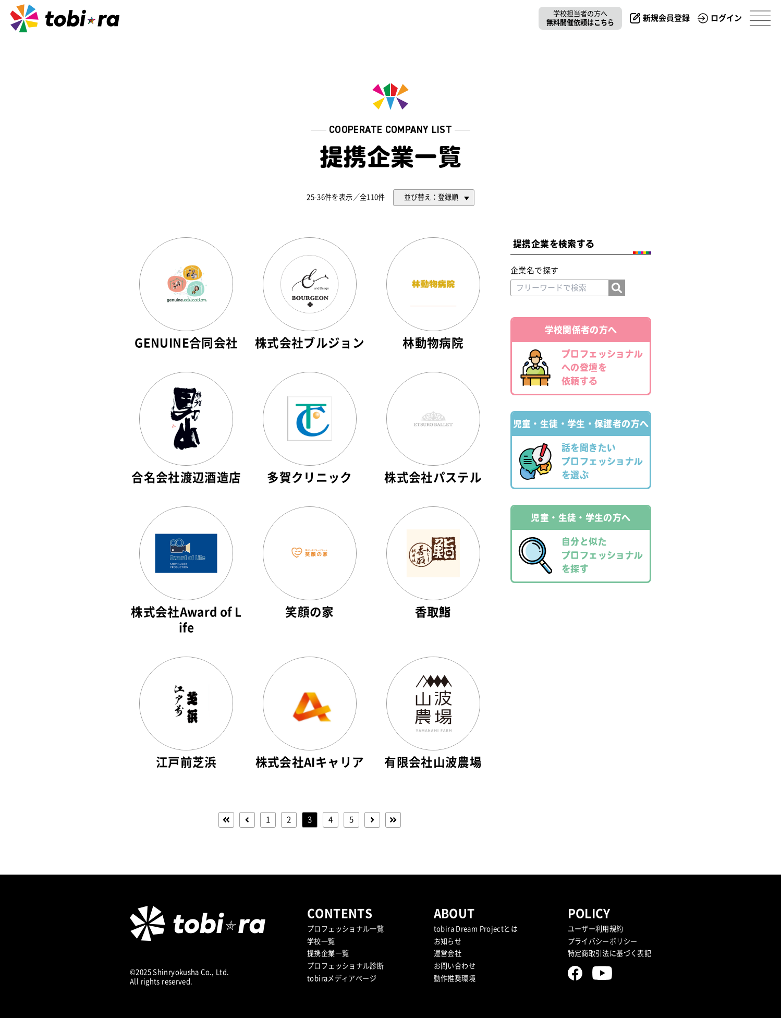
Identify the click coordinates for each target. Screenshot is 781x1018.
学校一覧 (321, 941)
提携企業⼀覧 (328, 953)
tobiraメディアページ (341, 978)
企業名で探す (534, 270)
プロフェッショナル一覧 (345, 928)
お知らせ (448, 941)
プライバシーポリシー (603, 941)
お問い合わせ (454, 965)
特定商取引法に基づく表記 (610, 953)
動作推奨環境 (454, 978)
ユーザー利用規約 (596, 928)
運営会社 (448, 953)
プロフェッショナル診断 (345, 965)
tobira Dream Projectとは (476, 928)
